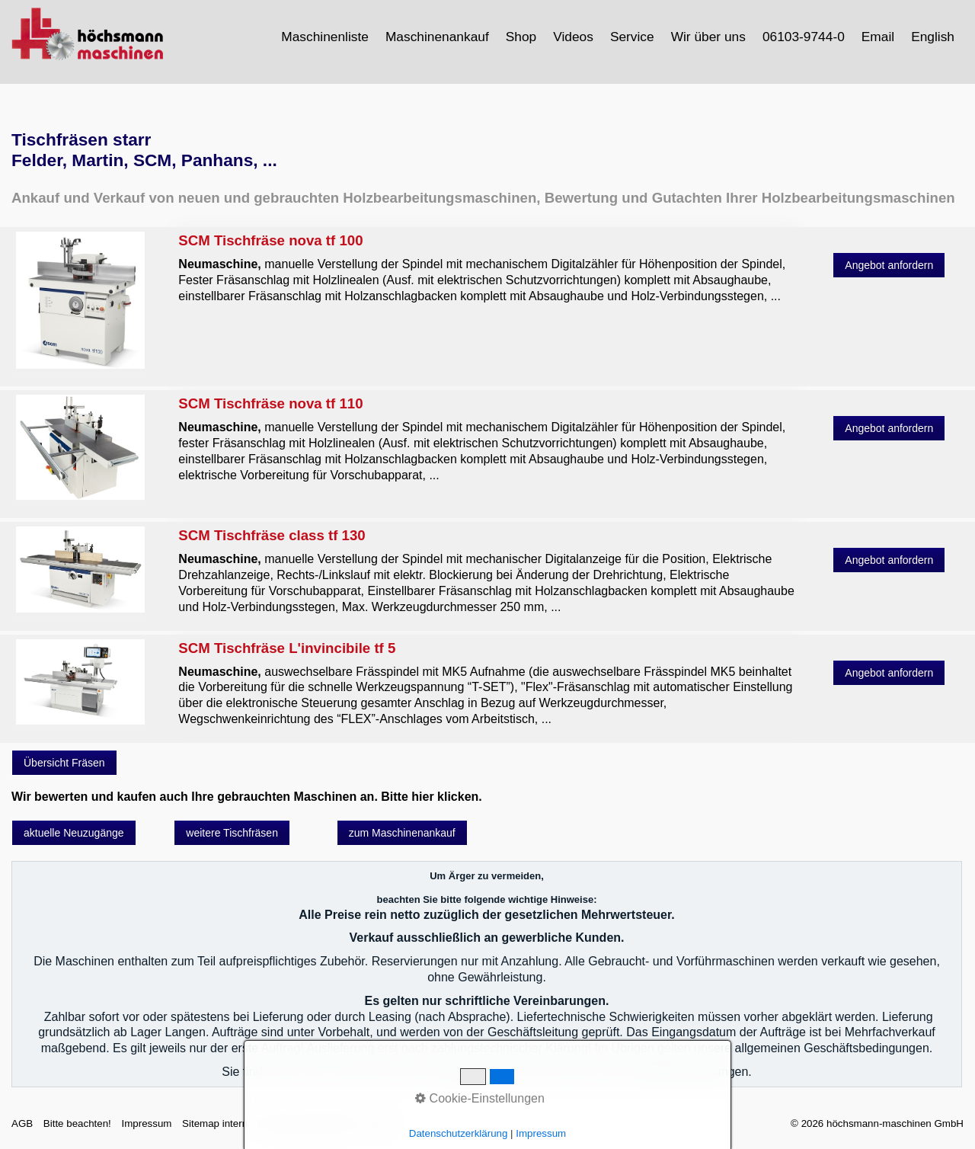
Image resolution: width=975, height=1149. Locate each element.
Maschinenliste (325, 36)
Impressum (146, 1123)
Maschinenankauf (437, 36)
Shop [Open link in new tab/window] (521, 36)
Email (878, 36)
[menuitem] (325, 36)
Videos (573, 36)
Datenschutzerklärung (307, 1123)
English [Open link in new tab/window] (932, 36)
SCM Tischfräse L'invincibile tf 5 (486, 683)
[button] (889, 265)
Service (632, 36)
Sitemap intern (215, 1123)
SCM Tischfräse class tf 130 (486, 571)
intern (379, 1123)
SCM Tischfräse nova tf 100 (486, 268)
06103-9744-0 (803, 36)
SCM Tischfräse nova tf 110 (486, 439)
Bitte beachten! (77, 1123)
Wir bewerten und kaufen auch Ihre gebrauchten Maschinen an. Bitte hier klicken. (246, 796)
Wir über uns (708, 36)
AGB (22, 1123)
